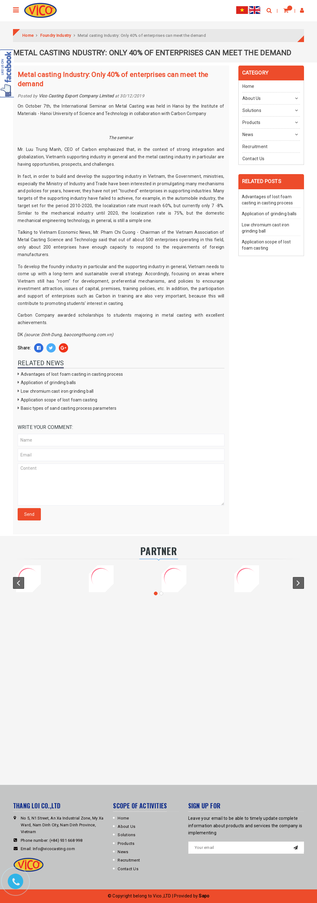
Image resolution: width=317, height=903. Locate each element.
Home (248, 86)
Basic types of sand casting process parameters (68, 408)
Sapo (204, 895)
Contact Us (253, 158)
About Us (251, 98)
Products (251, 122)
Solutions (251, 110)
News (248, 134)
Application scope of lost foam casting (59, 399)
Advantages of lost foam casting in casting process (72, 374)
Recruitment (255, 146)
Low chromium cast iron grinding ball (57, 391)
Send (29, 514)
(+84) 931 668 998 (66, 840)
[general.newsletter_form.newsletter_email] (246, 847)
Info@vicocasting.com (54, 848)
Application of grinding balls (48, 382)
